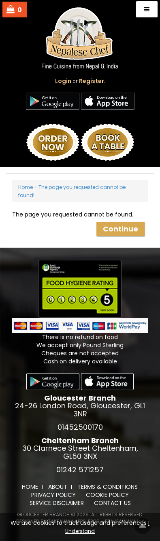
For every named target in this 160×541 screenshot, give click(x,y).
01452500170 (80, 427)
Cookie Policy (107, 495)
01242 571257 (80, 470)
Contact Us (112, 503)
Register (91, 81)
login (63, 81)
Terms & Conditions (107, 487)
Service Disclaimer (57, 503)
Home (25, 187)
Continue (120, 229)
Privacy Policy (53, 495)
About (57, 487)
